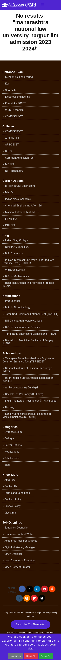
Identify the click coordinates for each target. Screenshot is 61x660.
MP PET (9, 164)
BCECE (9, 151)
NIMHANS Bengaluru (17, 246)
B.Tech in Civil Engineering (20, 185)
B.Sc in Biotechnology (17, 307)
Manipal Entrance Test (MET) (22, 212)
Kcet (7, 83)
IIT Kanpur (11, 218)
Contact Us (11, 486)
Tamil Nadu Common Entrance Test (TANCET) (31, 314)
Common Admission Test (19, 157)
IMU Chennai (12, 300)
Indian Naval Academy (18, 199)
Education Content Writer (19, 534)
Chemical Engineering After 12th (23, 205)
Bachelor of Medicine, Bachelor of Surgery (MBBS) (28, 342)
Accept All (46, 656)
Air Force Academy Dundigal (21, 387)
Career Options (13, 180)
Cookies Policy (13, 499)
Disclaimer (11, 512)
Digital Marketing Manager (20, 547)
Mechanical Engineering (19, 77)
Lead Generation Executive (20, 560)
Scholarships (11, 353)
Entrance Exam (13, 72)
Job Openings (12, 522)
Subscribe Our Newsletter (30, 624)
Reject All (30, 656)
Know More (10, 474)
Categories (10, 427)
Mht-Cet (9, 192)
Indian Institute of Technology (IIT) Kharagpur (31, 400)
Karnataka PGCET (15, 103)
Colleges (8, 126)
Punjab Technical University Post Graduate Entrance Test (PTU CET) (28, 261)
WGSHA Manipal (14, 109)
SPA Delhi (10, 90)
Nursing (9, 407)
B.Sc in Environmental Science (22, 327)
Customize (16, 656)
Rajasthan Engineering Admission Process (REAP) (28, 284)
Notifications (11, 296)
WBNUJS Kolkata (15, 269)
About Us (10, 479)
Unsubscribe (19, 633)
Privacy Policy (13, 506)
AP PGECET (12, 144)
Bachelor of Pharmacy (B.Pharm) (24, 394)
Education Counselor (16, 527)
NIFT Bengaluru (14, 170)
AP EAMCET (12, 138)
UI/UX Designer (13, 553)
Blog (5, 235)
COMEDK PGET (14, 131)
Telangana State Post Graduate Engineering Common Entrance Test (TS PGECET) (28, 360)
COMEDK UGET (14, 116)
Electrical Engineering (17, 96)
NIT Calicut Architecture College (23, 320)
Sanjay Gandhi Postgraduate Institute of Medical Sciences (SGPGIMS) (26, 415)
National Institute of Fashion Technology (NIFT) (27, 370)
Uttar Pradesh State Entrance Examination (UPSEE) (28, 379)
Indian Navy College (16, 240)
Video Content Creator (17, 567)
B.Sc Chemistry (14, 253)
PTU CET (10, 225)
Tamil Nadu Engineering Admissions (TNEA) (30, 333)
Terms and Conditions (17, 492)
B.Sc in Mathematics (17, 276)
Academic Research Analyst (21, 540)
